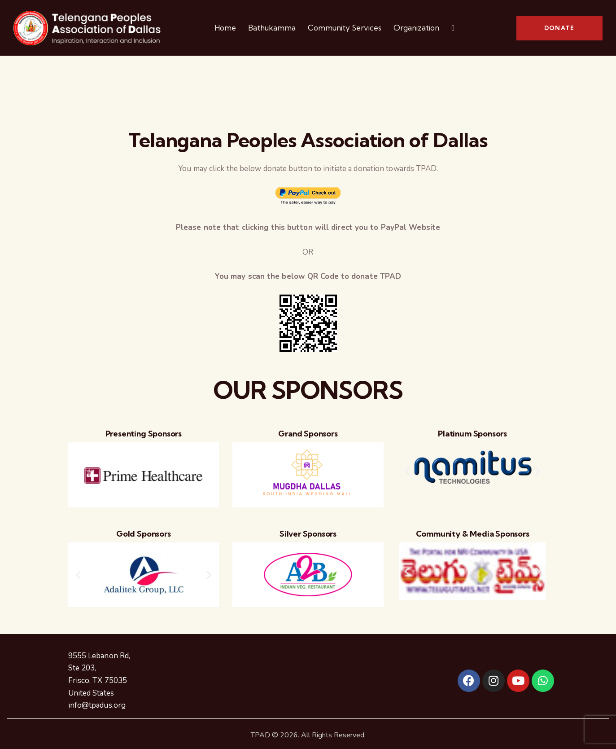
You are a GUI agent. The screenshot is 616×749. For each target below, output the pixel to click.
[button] (407, 471)
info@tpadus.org (97, 705)
